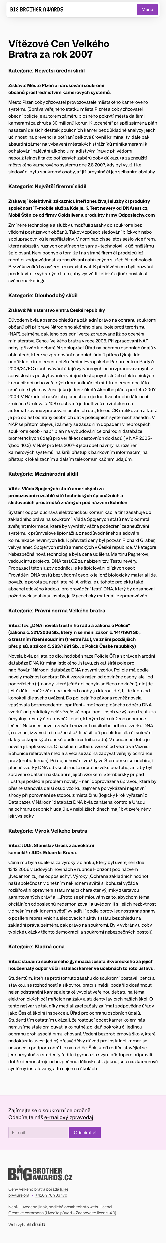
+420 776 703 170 (51, 1195)
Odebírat (85, 1132)
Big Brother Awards (37, 9)
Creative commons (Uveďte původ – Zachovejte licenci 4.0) (62, 1213)
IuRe (64, 1189)
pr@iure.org (18, 1195)
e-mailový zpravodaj (68, 1117)
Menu (147, 9)
